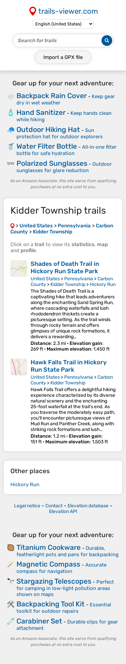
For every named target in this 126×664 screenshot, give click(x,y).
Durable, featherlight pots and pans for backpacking (67, 551)
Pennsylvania (78, 279)
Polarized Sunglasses (51, 163)
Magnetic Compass (48, 564)
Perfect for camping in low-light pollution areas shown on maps (65, 588)
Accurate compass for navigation (61, 568)
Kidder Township (67, 284)
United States (45, 279)
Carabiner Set (39, 621)
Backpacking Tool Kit (50, 604)
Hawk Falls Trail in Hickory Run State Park (69, 366)
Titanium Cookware (48, 547)
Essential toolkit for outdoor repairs (63, 608)
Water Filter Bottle (46, 146)
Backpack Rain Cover (51, 95)
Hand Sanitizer (41, 112)
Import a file (63, 57)
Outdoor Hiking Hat (48, 129)
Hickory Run (103, 284)
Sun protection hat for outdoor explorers (59, 133)
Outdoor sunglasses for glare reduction (64, 167)
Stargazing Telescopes (53, 581)
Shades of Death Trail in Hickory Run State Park (65, 267)
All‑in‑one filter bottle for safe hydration (66, 150)
